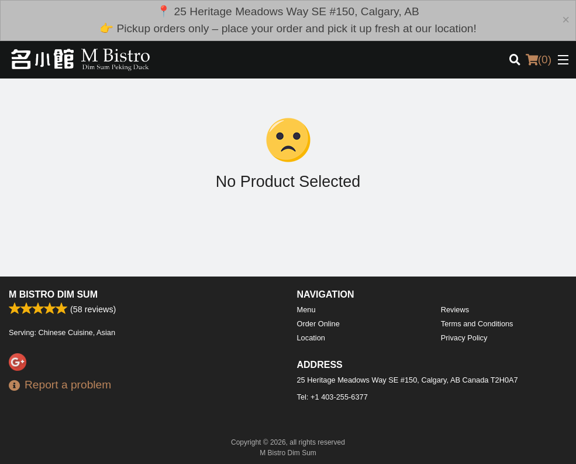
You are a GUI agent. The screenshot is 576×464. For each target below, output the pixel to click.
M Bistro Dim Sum (53, 294)
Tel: (332, 397)
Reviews (455, 309)
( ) (538, 60)
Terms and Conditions (477, 323)
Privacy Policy (464, 337)
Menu (306, 309)
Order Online (318, 323)
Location (311, 337)
